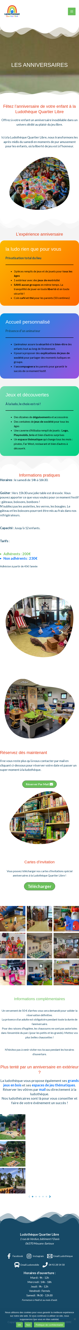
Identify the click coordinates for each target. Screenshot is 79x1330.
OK (19, 1325)
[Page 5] (46, 1196)
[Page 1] (32, 1196)
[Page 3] (39, 1196)
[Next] (50, 1196)
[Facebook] (15, 1256)
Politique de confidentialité (49, 1325)
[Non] (74, 1319)
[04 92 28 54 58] (53, 1264)
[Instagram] (35, 1256)
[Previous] (29, 1196)
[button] (39, 784)
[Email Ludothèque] (60, 1256)
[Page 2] (36, 1196)
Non (28, 1325)
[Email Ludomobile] (27, 1264)
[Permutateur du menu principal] (72, 11)
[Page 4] (43, 1196)
